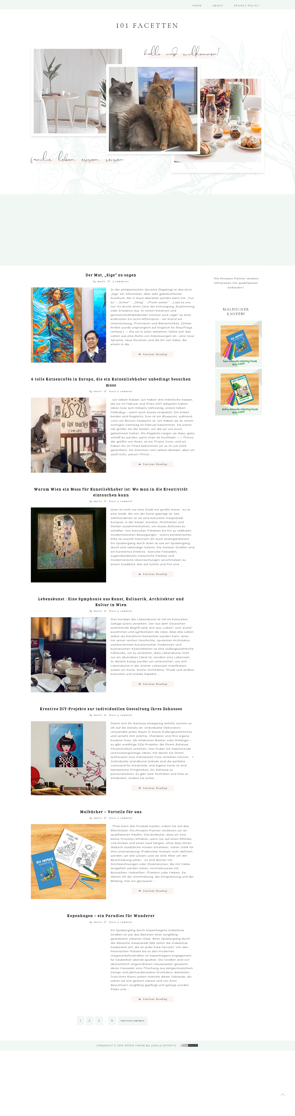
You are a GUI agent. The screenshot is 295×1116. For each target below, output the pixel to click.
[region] (78, 93)
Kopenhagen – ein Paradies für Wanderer (111, 923)
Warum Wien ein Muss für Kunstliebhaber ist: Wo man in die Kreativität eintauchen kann (111, 494)
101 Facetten (147, 27)
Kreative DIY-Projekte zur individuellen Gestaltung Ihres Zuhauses (111, 713)
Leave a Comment (121, 393)
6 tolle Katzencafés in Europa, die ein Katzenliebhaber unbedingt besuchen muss (111, 384)
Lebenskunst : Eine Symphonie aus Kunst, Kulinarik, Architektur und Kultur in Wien (111, 603)
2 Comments (121, 284)
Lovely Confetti (163, 1053)
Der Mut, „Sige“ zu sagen (111, 277)
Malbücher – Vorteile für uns (111, 819)
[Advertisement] (113, 1085)
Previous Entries (132, 1029)
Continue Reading (155, 356)
